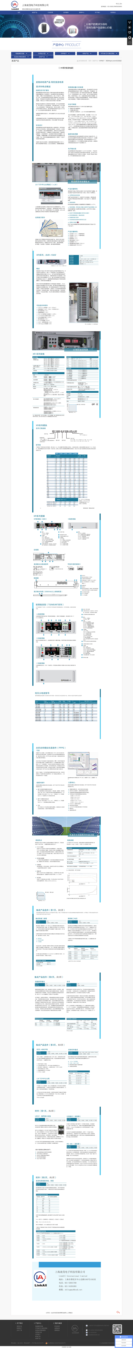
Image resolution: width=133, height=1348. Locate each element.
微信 (71, 1313)
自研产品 (42, 57)
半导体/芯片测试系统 (107, 53)
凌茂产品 (95, 60)
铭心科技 (20, 1343)
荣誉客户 (19, 1328)
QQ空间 (53, 1313)
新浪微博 (58, 1313)
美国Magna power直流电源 (113, 60)
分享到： (48, 1313)
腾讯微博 (63, 1313)
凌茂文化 (19, 1326)
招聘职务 (57, 1330)
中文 (117, 4)
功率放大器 (42, 53)
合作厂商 (19, 1330)
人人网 (68, 1313)
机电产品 (86, 53)
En (121, 4)
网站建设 (13, 1343)
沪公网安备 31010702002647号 (56, 1343)
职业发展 (57, 1326)
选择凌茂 (57, 1328)
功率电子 (64, 53)
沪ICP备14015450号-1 (38, 1343)
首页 (89, 60)
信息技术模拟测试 (20, 57)
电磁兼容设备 (20, 53)
